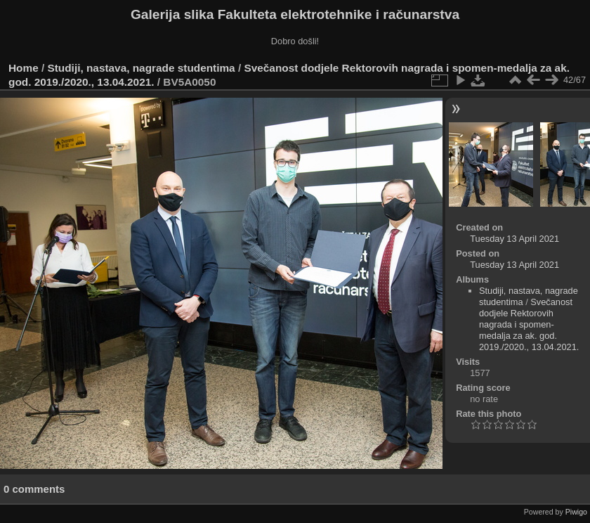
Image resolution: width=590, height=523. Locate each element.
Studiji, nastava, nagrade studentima (141, 68)
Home (23, 68)
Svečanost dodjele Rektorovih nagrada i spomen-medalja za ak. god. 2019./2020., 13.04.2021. (529, 324)
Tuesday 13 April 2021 (514, 238)
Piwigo (576, 512)
